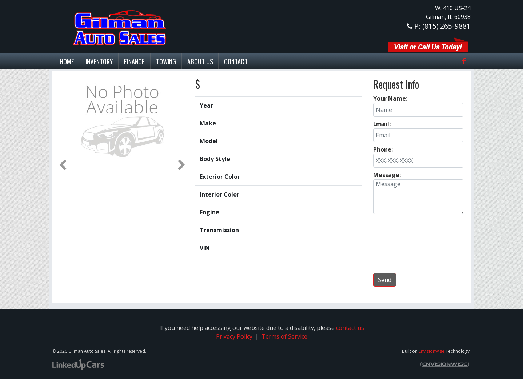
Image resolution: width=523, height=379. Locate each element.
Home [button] (67, 61)
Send (384, 280)
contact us (350, 328)
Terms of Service (283, 336)
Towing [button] (166, 61)
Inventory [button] (99, 61)
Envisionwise (431, 351)
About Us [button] (200, 61)
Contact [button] (236, 61)
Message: (387, 175)
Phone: (383, 149)
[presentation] (418, 243)
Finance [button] (134, 61)
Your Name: (390, 98)
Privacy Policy (234, 336)
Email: (382, 124)
